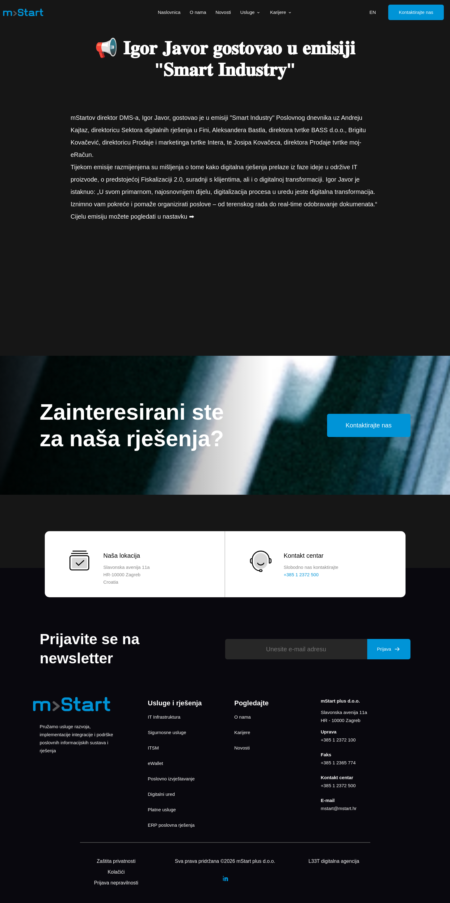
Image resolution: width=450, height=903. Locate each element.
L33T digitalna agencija (334, 861)
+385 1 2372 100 (338, 739)
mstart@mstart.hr (339, 808)
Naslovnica (169, 12)
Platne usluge (162, 809)
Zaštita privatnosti (116, 861)
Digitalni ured (161, 794)
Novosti (223, 12)
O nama (198, 12)
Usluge (250, 12)
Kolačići (115, 872)
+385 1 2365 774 (338, 762)
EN (372, 12)
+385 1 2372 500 (338, 785)
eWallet (155, 763)
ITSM (153, 747)
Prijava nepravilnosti (116, 882)
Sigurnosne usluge (167, 732)
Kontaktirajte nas (416, 12)
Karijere (281, 12)
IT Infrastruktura (164, 717)
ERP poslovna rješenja (171, 825)
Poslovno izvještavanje (171, 778)
